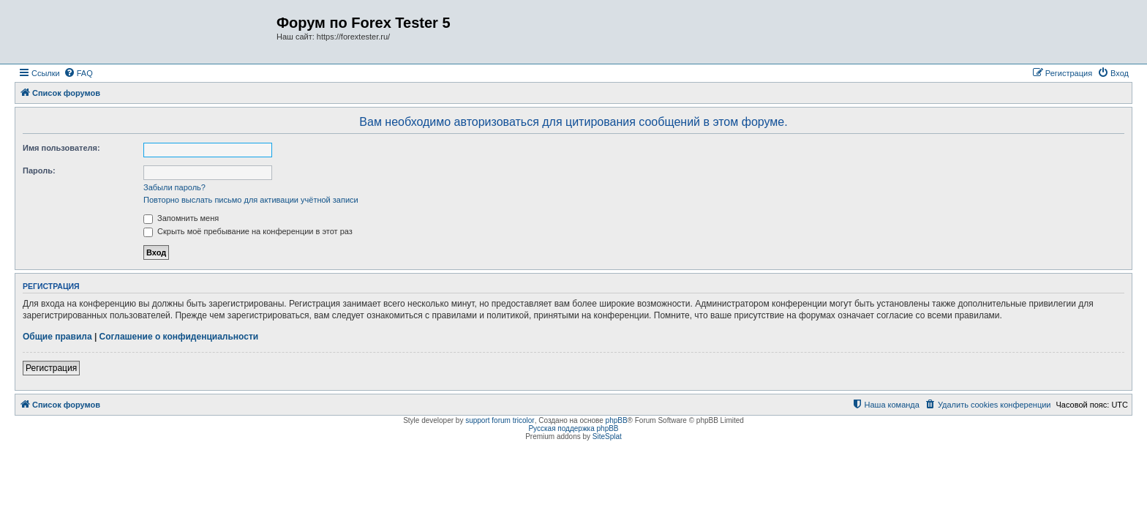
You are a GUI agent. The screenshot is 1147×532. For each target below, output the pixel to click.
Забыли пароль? (174, 187)
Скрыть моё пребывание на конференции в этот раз (248, 231)
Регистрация (51, 368)
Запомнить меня (181, 218)
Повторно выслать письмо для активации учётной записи (250, 199)
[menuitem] (78, 73)
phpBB (617, 420)
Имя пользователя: (61, 147)
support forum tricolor (499, 420)
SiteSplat (607, 436)
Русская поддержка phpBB (573, 428)
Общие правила (57, 336)
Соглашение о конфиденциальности (179, 336)
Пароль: (39, 170)
